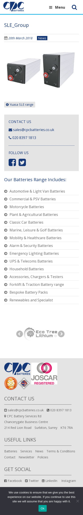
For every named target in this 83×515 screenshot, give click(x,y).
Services (26, 451)
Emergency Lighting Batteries (34, 253)
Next (61, 334)
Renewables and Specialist (31, 300)
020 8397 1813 (24, 137)
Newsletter (26, 457)
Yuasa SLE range (19, 104)
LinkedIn (49, 481)
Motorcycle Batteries (27, 206)
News (42, 38)
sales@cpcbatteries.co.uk (33, 129)
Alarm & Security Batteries (31, 245)
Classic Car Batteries (26, 222)
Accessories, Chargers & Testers (36, 276)
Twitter (32, 481)
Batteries (10, 451)
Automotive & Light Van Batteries (37, 191)
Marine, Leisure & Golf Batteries (36, 230)
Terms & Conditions (60, 451)
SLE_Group (16, 25)
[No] (77, 501)
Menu (56, 7)
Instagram (68, 481)
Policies (42, 457)
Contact (9, 457)
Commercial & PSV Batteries (33, 199)
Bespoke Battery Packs (29, 292)
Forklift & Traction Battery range (37, 284)
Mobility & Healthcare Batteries (36, 237)
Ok (42, 508)
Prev (19, 334)
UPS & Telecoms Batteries (31, 261)
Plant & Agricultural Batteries (34, 214)
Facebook (13, 481)
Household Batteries (27, 268)
